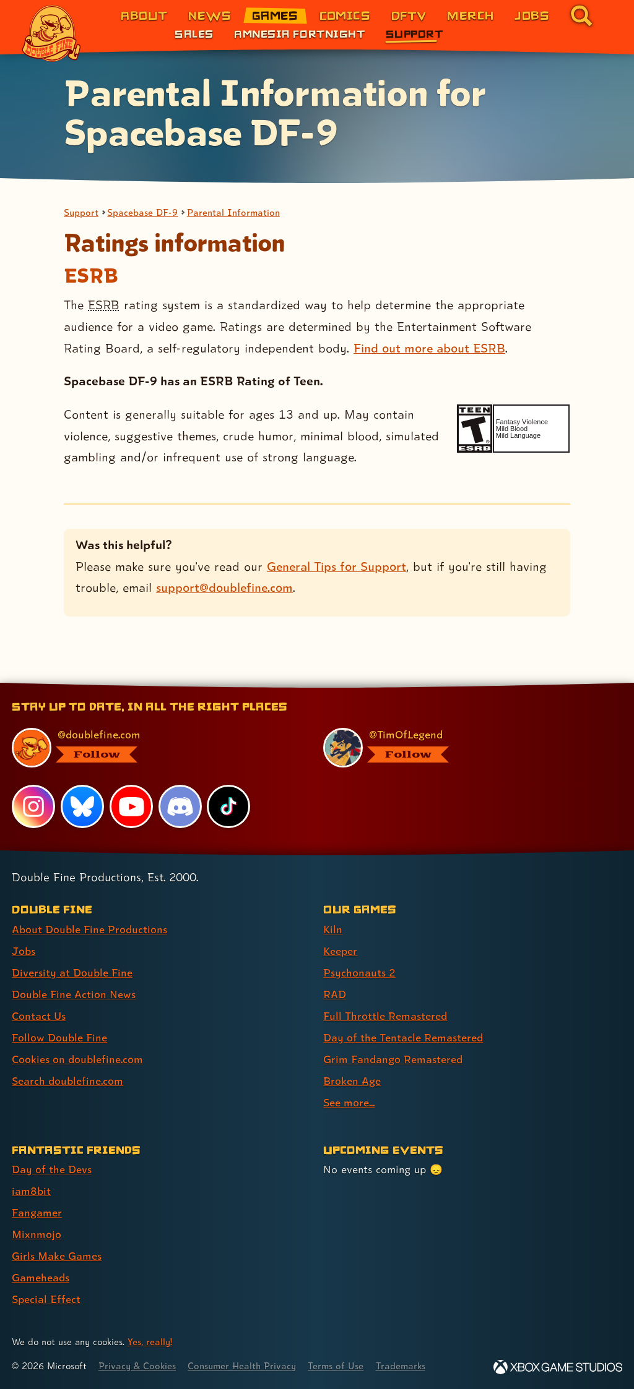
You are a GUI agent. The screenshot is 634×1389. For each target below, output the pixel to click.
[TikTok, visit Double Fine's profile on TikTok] (228, 806)
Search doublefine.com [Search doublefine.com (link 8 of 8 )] (67, 1080)
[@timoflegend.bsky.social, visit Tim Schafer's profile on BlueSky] (465, 747)
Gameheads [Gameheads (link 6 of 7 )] (40, 1277)
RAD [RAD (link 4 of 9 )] (334, 994)
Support (81, 212)
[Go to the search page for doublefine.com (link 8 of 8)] (581, 15)
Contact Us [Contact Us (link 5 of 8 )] (39, 1015)
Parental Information (233, 212)
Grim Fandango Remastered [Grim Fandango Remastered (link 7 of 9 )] (392, 1059)
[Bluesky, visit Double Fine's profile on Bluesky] (82, 806)
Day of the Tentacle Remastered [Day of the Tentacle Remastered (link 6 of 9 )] (403, 1037)
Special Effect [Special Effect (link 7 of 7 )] (46, 1299)
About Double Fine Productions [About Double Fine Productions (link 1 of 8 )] (89, 929)
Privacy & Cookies (137, 1366)
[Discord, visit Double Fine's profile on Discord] (180, 806)
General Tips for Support (336, 566)
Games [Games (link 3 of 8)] (275, 15)
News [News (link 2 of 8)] (209, 15)
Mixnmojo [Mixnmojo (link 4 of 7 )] (36, 1234)
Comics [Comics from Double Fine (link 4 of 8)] (345, 15)
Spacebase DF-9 (142, 212)
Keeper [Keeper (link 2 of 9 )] (340, 950)
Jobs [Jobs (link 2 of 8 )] (23, 950)
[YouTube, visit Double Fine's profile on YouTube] (131, 806)
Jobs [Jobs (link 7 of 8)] (532, 15)
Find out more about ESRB (429, 348)
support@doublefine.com (224, 587)
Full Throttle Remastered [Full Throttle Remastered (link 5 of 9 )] (385, 1015)
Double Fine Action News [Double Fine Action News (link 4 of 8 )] (74, 994)
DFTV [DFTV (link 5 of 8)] (409, 15)
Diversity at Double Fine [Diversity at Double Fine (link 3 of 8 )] (72, 972)
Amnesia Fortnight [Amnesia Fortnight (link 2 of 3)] (299, 33)
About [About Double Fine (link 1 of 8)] (144, 15)
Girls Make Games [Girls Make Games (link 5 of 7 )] (57, 1255)
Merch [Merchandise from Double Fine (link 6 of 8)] (470, 15)
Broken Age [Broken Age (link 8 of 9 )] (352, 1080)
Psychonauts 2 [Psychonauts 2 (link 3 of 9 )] (359, 972)
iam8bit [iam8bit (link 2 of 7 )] (31, 1190)
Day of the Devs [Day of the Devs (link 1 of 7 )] (52, 1169)
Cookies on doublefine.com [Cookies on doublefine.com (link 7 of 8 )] (77, 1059)
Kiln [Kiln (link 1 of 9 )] (332, 929)
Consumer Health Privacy (242, 1366)
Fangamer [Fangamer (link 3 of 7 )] (37, 1212)
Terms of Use (335, 1366)
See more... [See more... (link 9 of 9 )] (349, 1102)
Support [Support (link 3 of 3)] (414, 33)
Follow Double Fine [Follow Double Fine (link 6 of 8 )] (59, 1037)
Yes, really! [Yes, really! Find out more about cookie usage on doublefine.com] (150, 1341)
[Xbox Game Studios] (557, 1367)
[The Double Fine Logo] (51, 33)
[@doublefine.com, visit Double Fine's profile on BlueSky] (153, 747)
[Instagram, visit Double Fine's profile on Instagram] (33, 806)
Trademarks (400, 1366)
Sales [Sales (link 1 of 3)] (194, 33)
